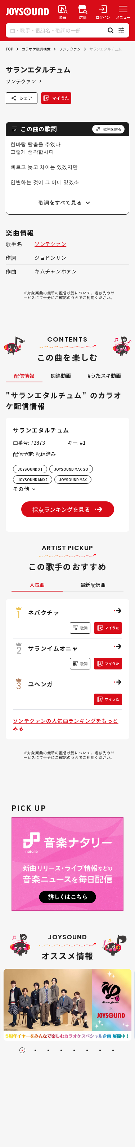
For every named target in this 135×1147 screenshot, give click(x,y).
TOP (9, 49)
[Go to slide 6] (87, 1050)
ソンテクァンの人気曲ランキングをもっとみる (65, 724)
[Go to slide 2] (35, 1050)
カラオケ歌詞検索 (36, 49)
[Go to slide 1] (22, 1050)
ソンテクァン (70, 49)
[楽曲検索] (63, 11)
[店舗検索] (83, 11)
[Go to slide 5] (74, 1050)
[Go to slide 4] (61, 1050)
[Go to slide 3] (48, 1050)
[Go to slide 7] (100, 1050)
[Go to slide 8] (113, 1050)
